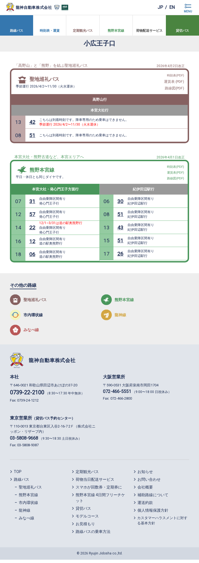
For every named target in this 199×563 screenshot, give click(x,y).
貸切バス (83, 511)
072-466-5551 (117, 394)
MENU (188, 11)
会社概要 (145, 490)
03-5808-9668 (24, 441)
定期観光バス (87, 475)
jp (160, 7)
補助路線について (152, 498)
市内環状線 (28, 506)
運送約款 (145, 506)
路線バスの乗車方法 (93, 535)
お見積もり (85, 527)
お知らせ (145, 475)
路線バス (21, 482)
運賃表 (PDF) (174, 82)
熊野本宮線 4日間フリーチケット (100, 501)
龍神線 (24, 513)
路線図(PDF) (174, 89)
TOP (18, 475)
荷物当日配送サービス (95, 482)
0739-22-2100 (27, 395)
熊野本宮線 (42, 172)
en (172, 7)
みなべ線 (26, 521)
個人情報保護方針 (152, 513)
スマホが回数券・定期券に (99, 490)
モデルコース (87, 519)
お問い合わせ (149, 482)
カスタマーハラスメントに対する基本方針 (162, 524)
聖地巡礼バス (44, 80)
